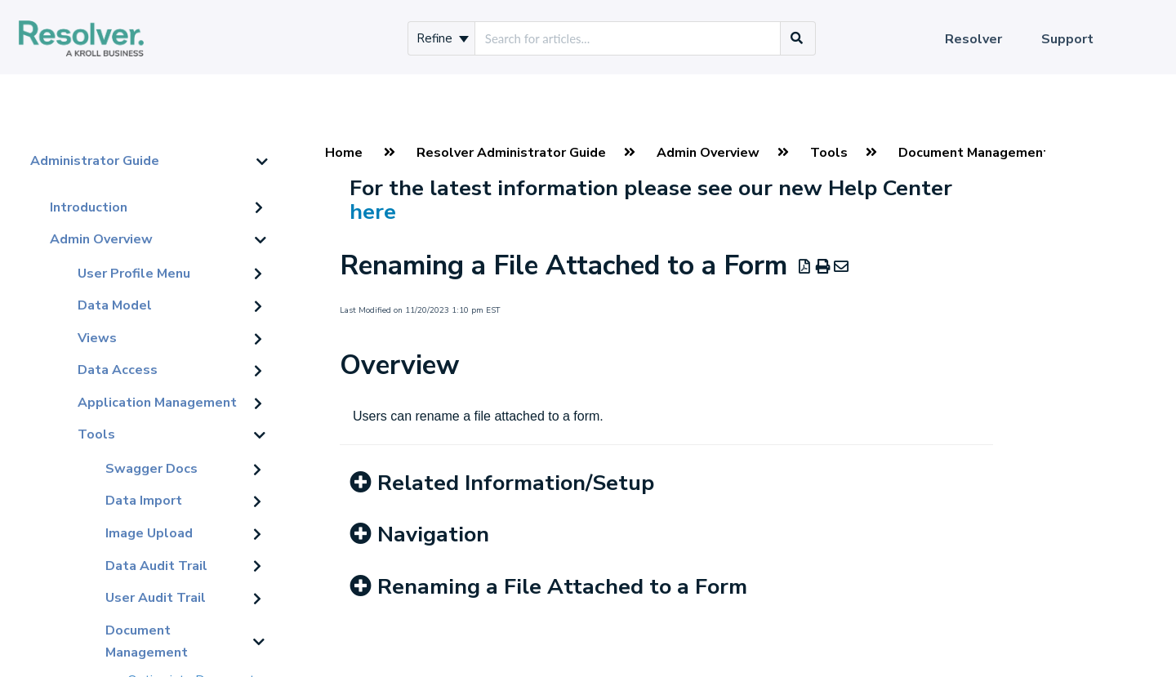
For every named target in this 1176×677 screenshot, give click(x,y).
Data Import (143, 501)
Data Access (118, 370)
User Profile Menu (134, 274)
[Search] (797, 38)
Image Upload (149, 533)
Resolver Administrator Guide (511, 153)
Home (344, 153)
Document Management (146, 641)
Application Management (157, 403)
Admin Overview (101, 239)
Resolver (973, 39)
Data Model (115, 305)
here (373, 211)
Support (1067, 39)
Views (97, 338)
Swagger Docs (151, 469)
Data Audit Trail (156, 566)
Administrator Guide (94, 161)
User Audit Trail (155, 598)
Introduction (88, 207)
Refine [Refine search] (442, 38)
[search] (627, 38)
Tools (96, 434)
